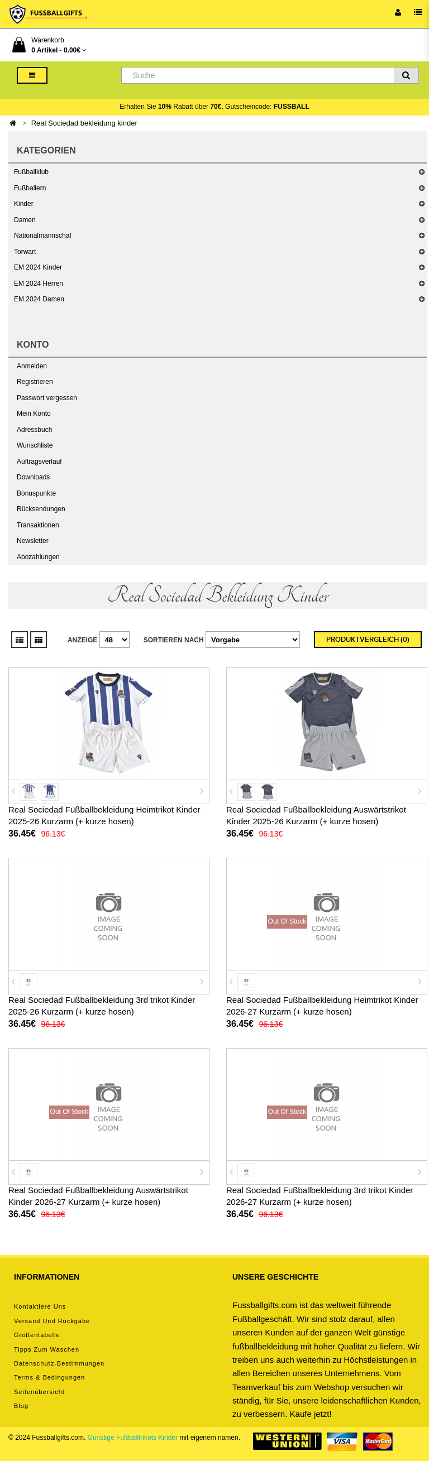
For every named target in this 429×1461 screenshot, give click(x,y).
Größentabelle (37, 1335)
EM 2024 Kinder (38, 267)
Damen (25, 220)
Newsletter (33, 541)
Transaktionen (38, 525)
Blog (21, 1405)
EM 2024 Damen (39, 299)
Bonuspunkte (36, 493)
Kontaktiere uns (40, 1306)
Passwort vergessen (47, 398)
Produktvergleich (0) (367, 639)
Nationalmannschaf (43, 235)
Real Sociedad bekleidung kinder (84, 123)
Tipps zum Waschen (46, 1349)
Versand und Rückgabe (52, 1321)
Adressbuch (34, 430)
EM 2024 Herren (38, 283)
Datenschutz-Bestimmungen (59, 1363)
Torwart (25, 252)
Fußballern (30, 188)
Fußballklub (31, 172)
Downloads (33, 477)
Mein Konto (34, 413)
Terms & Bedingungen (49, 1377)
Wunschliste (35, 445)
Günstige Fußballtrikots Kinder (133, 1437)
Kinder (24, 204)
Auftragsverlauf (39, 461)
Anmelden (32, 366)
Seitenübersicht (39, 1391)
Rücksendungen (41, 509)
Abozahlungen (38, 557)
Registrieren (35, 382)
